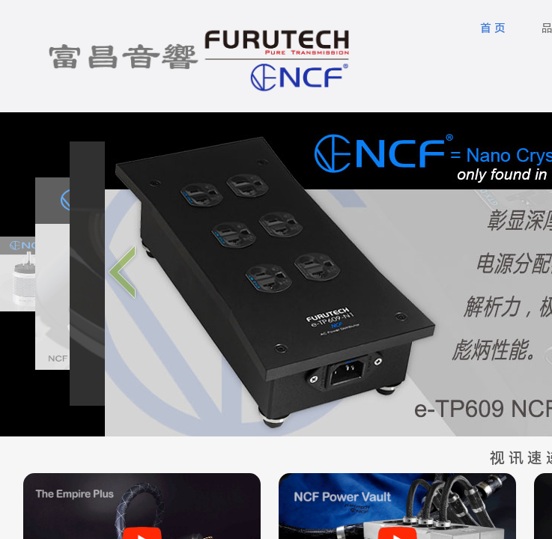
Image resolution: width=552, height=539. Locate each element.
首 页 (493, 28)
